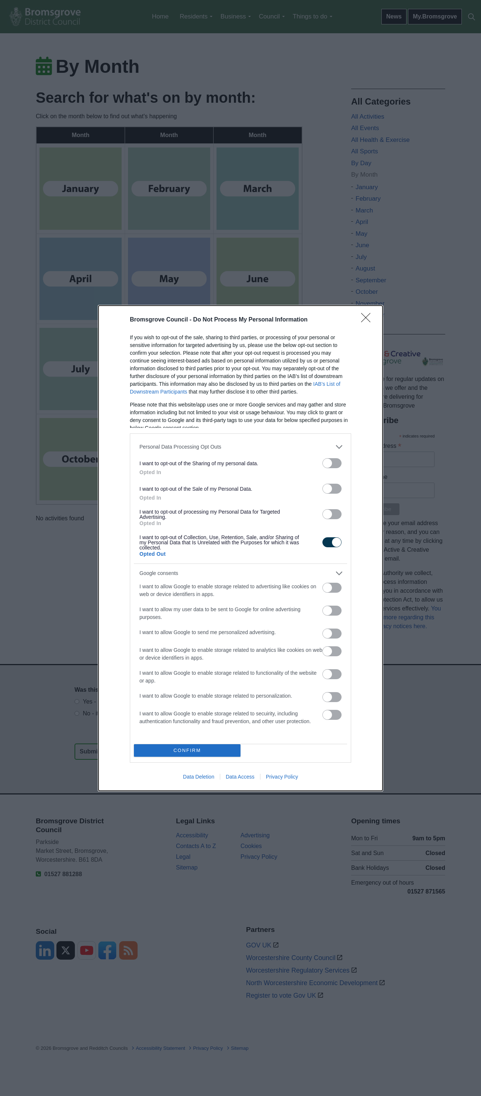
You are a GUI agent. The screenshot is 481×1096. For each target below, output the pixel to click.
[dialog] (240, 548)
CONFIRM (187, 750)
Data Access (240, 777)
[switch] (332, 463)
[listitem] (240, 447)
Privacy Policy (282, 777)
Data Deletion (198, 777)
